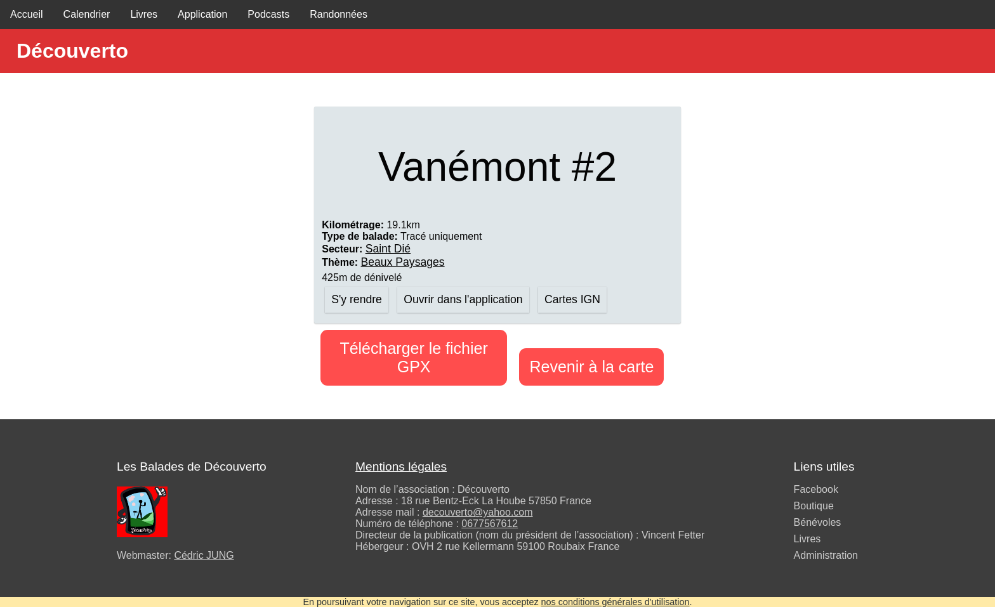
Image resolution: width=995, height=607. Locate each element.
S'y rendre (356, 299)
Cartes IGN (572, 299)
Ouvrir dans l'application (463, 299)
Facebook (816, 489)
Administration (826, 555)
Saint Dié (388, 248)
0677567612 (489, 523)
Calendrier (86, 14)
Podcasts (268, 14)
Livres (143, 14)
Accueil (26, 14)
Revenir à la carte (591, 366)
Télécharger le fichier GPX (413, 357)
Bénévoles (817, 522)
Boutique (814, 505)
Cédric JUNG (204, 555)
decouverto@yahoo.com (478, 512)
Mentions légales (401, 466)
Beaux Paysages (403, 262)
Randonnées (338, 14)
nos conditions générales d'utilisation (615, 602)
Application (202, 14)
